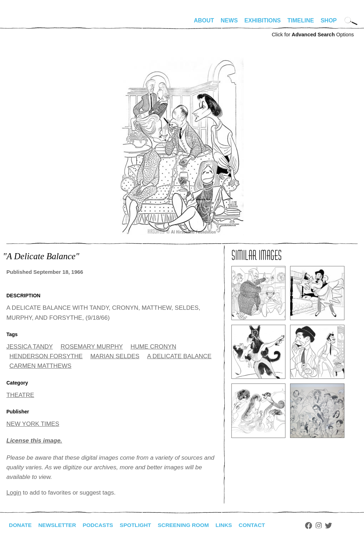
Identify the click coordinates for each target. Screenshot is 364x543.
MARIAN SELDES (114, 356)
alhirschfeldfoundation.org (27, 23)
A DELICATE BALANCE (179, 356)
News (229, 20)
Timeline (301, 20)
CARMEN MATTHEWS (40, 365)
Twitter (337, 525)
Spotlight (139, 525)
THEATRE (20, 395)
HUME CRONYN (153, 346)
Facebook (316, 525)
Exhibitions (263, 20)
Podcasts (101, 525)
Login (13, 492)
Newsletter (58, 525)
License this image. (34, 440)
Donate (20, 525)
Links (230, 525)
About (204, 20)
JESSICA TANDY (29, 346)
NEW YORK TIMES (32, 424)
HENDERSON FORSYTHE (46, 356)
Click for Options (313, 34)
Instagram (327, 525)
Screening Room (188, 525)
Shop (329, 20)
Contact (259, 525)
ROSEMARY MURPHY (91, 346)
